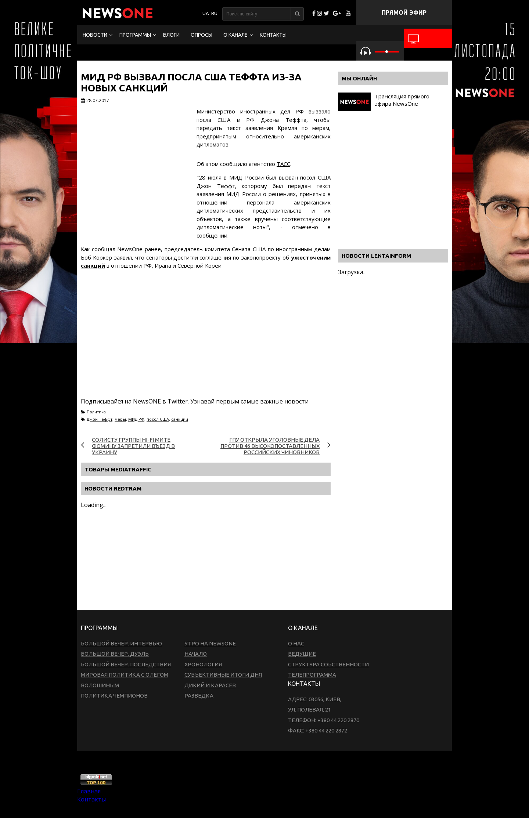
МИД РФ (136, 419)
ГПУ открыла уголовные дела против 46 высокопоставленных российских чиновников (270, 446)
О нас (296, 643)
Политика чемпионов (114, 695)
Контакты (273, 35)
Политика (96, 412)
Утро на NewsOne (210, 643)
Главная (89, 791)
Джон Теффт (99, 419)
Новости (95, 35)
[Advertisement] (214, 342)
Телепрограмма (312, 675)
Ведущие (302, 654)
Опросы (201, 35)
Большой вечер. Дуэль (115, 654)
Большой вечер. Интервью (121, 643)
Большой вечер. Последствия (126, 664)
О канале (235, 35)
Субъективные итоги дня (223, 675)
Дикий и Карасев (210, 685)
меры (120, 419)
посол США (158, 419)
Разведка (198, 695)
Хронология (203, 664)
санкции (179, 419)
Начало (195, 654)
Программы (135, 35)
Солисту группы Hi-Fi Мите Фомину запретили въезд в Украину (133, 446)
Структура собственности (328, 664)
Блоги (171, 35)
